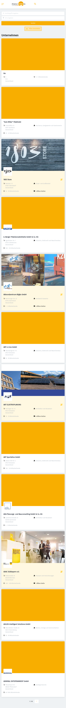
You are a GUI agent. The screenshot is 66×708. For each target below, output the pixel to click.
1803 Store (7, 180)
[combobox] (33, 13)
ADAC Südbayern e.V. (11, 572)
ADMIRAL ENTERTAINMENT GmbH (16, 681)
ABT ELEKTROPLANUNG (12, 405)
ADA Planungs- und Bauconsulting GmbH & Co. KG (22, 514)
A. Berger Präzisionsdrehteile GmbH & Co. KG (20, 237)
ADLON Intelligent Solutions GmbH (16, 624)
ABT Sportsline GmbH (11, 457)
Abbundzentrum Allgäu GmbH (15, 294)
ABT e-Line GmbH (10, 347)
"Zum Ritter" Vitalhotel (12, 122)
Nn (4, 73)
